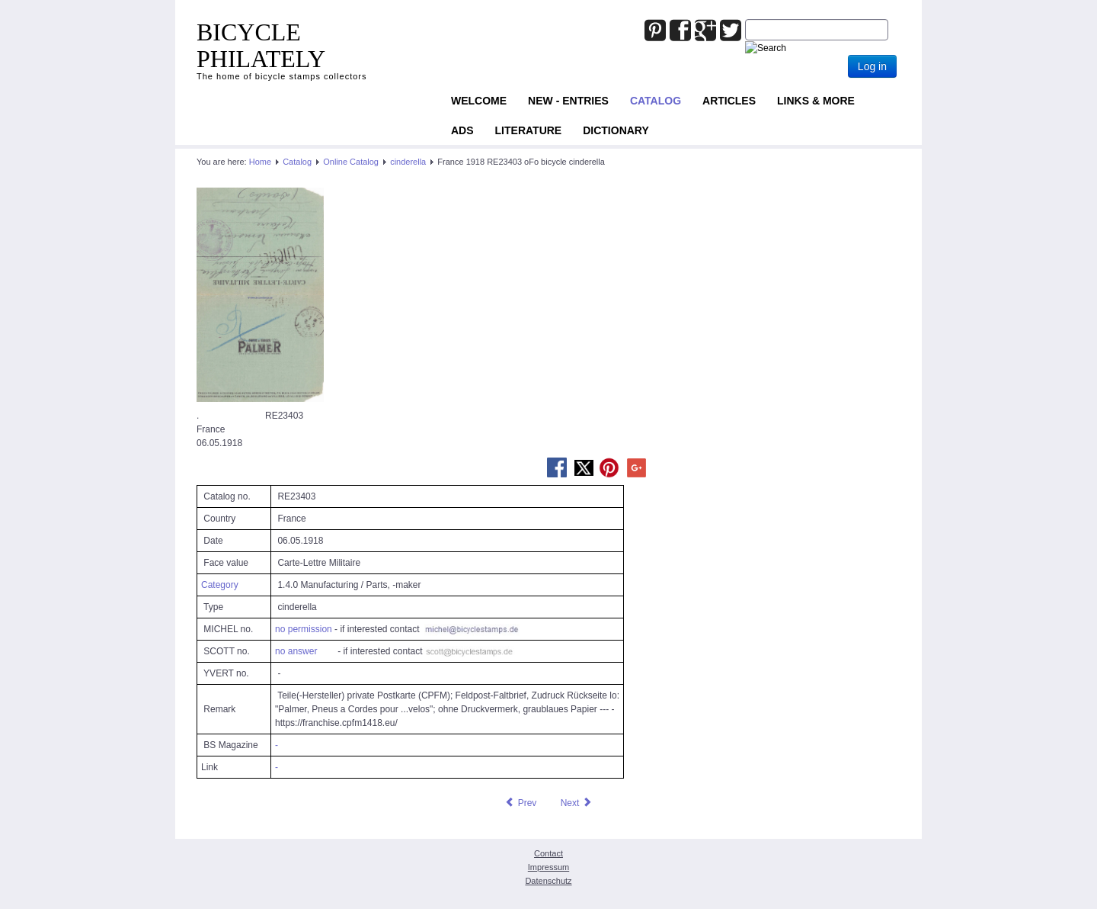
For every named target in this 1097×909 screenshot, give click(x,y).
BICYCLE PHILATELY (261, 45)
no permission (303, 629)
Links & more (816, 101)
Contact (548, 853)
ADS (462, 130)
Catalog (655, 101)
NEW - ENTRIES (568, 101)
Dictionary (616, 130)
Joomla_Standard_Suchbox (745, 19)
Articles (729, 101)
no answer (296, 651)
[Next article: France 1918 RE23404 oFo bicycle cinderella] (576, 803)
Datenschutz (548, 880)
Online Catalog (351, 161)
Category (219, 585)
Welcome (479, 101)
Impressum (548, 867)
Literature (528, 130)
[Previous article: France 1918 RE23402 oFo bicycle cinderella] (520, 803)
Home (260, 161)
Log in (872, 66)
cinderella (408, 161)
